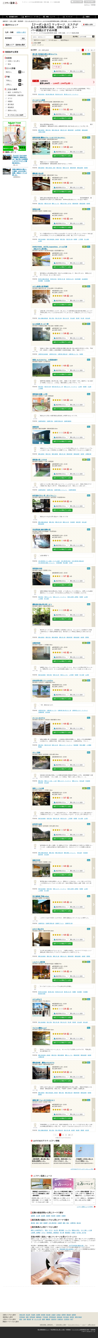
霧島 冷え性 (66, 167)
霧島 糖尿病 (55, 454)
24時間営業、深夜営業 (16, 95)
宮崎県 (58, 1216)
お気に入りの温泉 (77, 1)
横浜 (20, 1319)
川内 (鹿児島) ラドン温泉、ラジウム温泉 (49, 561)
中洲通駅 (85, 992)
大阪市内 (53, 1319)
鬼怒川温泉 (78, 1317)
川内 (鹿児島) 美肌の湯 (78, 561)
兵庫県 (38, 1315)
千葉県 (33, 1315)
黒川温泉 (66, 1317)
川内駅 (71, 563)
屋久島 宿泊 (41, 94)
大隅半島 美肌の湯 (62, 354)
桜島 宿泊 (40, 745)
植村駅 (86, 167)
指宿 (41, 1223)
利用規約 (68, 1329)
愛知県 (69, 1315)
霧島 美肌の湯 (55, 130)
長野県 (64, 1315)
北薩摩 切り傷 (68, 923)
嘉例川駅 (78, 522)
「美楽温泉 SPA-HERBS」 (66, 1249)
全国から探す (21, 32)
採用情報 (93, 1329)
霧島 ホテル (75, 781)
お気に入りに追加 (77, 71)
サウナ (51, 1230)
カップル (68, 1230)
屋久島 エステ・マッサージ (71, 94)
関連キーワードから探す (11, 1321)
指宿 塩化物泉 (42, 239)
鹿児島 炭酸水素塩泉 (43, 279)
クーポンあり (53, 40)
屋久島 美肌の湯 (50, 94)
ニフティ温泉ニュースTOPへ (85, 1206)
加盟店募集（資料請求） (47, 1325)
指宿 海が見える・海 (57, 386)
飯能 (43, 1319)
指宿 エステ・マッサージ (70, 386)
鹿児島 (33, 1223)
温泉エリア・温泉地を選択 (15, 45)
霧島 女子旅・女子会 (65, 203)
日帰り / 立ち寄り (14, 61)
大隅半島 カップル (73, 354)
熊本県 (53, 1216)
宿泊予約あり (65, 40)
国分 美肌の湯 (59, 1130)
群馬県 (43, 1315)
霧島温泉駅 (85, 130)
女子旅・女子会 (81, 1232)
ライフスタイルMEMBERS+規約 (80, 1329)
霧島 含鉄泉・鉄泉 (50, 167)
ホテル (43, 1232)
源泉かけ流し (76, 1230)
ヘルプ (84, 1325)
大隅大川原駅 (41, 132)
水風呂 (73, 1232)
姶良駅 (73, 1130)
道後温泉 (59, 1317)
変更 (23, 38)
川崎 (24, 1319)
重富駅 (82, 1130)
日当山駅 (72, 318)
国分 (67, 1223)
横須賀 (29, 1319)
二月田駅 (80, 239)
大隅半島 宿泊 (52, 354)
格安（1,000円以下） (37, 1230)
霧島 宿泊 (48, 130)
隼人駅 (82, 318)
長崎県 (48, 1216)
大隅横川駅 (88, 454)
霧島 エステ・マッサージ (64, 781)
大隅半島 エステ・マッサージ (80, 710)
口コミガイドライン (74, 1325)
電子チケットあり (39, 40)
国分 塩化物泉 (42, 1022)
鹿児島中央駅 (41, 993)
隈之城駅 (65, 563)
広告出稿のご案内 (61, 1325)
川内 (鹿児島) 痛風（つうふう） (46, 563)
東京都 (48, 1315)
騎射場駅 (76, 745)
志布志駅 (47, 712)
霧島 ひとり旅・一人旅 (50, 781)
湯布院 (72, 1317)
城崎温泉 (39, 1317)
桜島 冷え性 (55, 745)
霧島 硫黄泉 (41, 130)
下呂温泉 (45, 1317)
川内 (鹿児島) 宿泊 (66, 561)
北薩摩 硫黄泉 (42, 421)
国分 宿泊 (51, 318)
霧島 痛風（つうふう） (70, 853)
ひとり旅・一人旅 (86, 1230)
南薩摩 (45, 1223)
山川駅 (40, 241)
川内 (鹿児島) (53, 1223)
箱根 (27, 1317)
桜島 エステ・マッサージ (65, 745)
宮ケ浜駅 (86, 239)
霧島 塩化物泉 (42, 956)
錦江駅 (87, 1130)
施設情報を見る (60, 71)
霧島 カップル (55, 203)
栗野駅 (87, 637)
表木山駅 (87, 318)
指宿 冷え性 (56, 675)
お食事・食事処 (35, 1232)
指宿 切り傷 (69, 239)
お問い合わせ (91, 1325)
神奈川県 (22, 1315)
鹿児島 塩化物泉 (42, 992)
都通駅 (74, 992)
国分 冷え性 (66, 318)
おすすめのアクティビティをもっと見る (82, 1169)
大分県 (38, 1216)
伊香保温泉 (52, 1317)
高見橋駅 (40, 281)
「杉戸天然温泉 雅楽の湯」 (76, 1245)
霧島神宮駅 (71, 130)
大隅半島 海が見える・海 (64, 710)
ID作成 (93, 5)
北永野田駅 (78, 130)
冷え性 (56, 1230)
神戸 (71, 1319)
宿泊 (46, 1230)
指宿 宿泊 (62, 239)
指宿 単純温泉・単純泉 (53, 239)
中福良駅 (72, 522)
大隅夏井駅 (41, 712)
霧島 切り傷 (63, 130)
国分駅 (77, 318)
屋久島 (79, 1223)
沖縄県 (63, 1216)
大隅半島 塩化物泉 (43, 354)
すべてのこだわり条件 (15, 115)
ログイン (87, 5)
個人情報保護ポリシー (43, 1329)
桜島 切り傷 (47, 745)
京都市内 (60, 1319)
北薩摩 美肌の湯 (58, 421)
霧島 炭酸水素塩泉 (43, 522)
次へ (92, 50)
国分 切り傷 (58, 318)
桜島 (37, 1223)
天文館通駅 (47, 281)
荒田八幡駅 (82, 745)
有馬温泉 (32, 1317)
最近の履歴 (89, 1)
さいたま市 (37, 1319)
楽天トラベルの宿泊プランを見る (62, 75)
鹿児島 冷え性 (70, 279)
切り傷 (62, 1232)
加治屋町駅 (85, 279)
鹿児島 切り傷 (61, 279)
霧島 (64, 1223)
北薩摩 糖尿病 (67, 421)
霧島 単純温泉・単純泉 (44, 1055)
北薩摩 (60, 1223)
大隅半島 (73, 1223)
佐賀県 (43, 1216)
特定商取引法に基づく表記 (58, 1329)
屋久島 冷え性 (59, 94)
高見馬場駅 (78, 279)
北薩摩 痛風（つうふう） (60, 490)
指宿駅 (75, 239)
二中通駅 (89, 745)
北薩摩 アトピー (59, 923)
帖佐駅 (77, 1130)
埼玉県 (28, 1315)
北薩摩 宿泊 (50, 421)
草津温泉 (22, 1317)
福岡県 (33, 1216)
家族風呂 (67, 1232)
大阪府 (53, 1315)
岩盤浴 (10, 101)
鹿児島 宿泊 (53, 279)
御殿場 (48, 1319)
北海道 (58, 1315)
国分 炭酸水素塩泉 (43, 318)
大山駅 (89, 386)
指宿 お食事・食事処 (72, 597)
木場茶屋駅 (59, 563)
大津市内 (66, 1319)
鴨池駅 (40, 747)
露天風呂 (61, 1230)
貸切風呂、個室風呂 (53, 1232)
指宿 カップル (48, 597)
